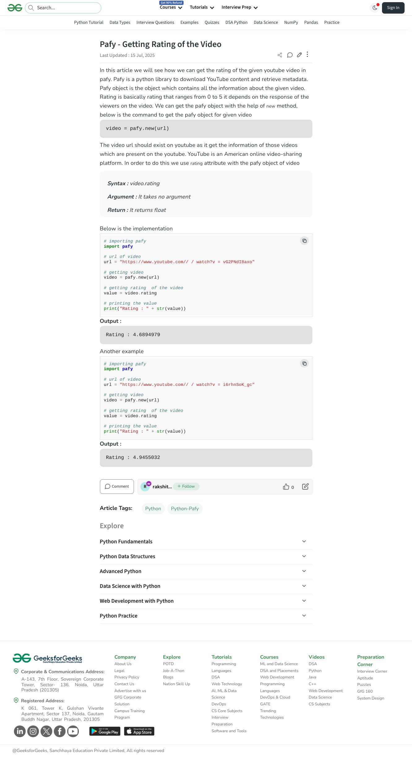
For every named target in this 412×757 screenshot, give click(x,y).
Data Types (119, 22)
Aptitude (365, 678)
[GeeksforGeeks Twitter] (45, 731)
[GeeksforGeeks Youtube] (72, 731)
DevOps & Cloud (275, 697)
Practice (331, 22)
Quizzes (212, 22)
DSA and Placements (279, 671)
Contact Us (124, 684)
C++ (312, 684)
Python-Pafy (185, 508)
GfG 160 (365, 691)
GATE (265, 704)
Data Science (266, 22)
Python (153, 508)
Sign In (393, 8)
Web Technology (227, 684)
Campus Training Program (129, 714)
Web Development (277, 677)
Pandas (311, 22)
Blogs (168, 677)
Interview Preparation (222, 721)
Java (312, 677)
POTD (168, 664)
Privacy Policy (126, 677)
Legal (119, 671)
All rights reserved (145, 751)
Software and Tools (229, 731)
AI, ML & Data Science (224, 694)
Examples (189, 22)
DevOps (219, 704)
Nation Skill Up (176, 684)
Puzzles (364, 684)
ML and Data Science (279, 664)
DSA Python (236, 22)
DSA (216, 677)
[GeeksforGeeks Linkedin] (19, 731)
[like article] (288, 487)
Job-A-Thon (173, 671)
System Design (370, 698)
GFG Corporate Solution (127, 701)
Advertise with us (130, 691)
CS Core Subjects (227, 711)
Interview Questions (155, 22)
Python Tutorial (89, 22)
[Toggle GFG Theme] (375, 8)
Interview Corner (372, 671)
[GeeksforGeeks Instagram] (32, 731)
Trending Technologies (272, 714)
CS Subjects (319, 704)
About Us (122, 664)
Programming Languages (224, 667)
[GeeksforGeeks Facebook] (59, 731)
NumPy (291, 22)
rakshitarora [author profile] (163, 486)
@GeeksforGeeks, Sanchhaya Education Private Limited (68, 751)
